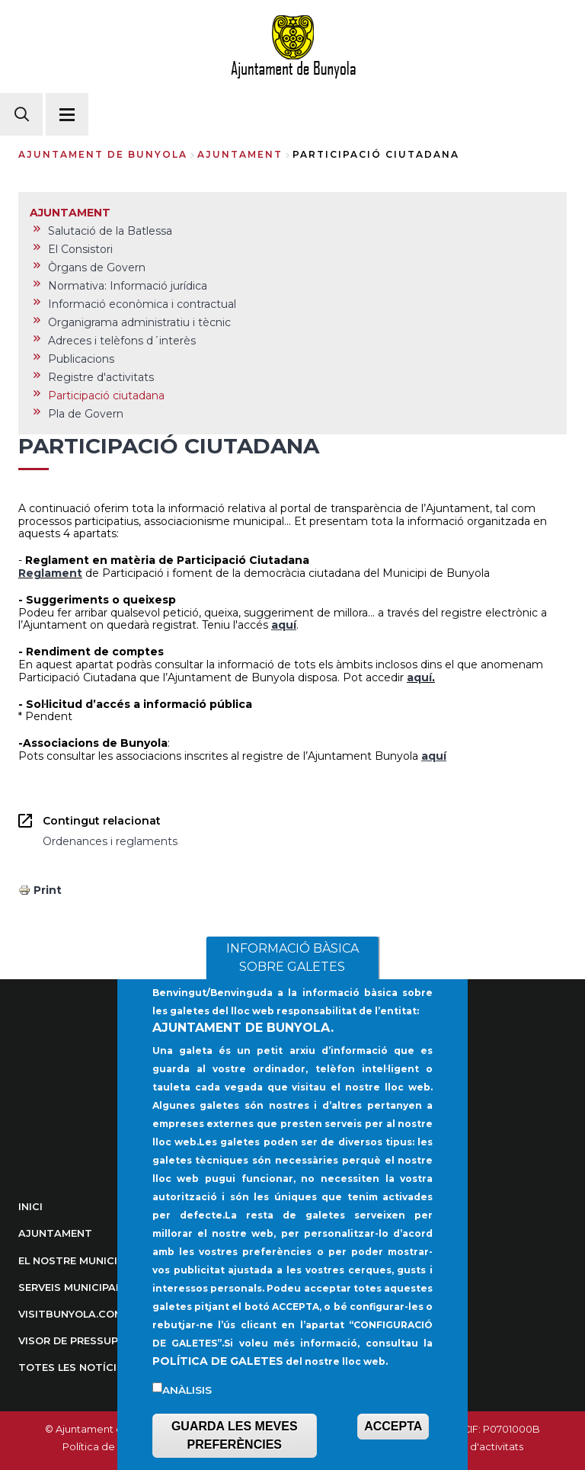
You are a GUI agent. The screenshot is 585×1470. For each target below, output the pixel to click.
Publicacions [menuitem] (81, 359)
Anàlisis (187, 1416)
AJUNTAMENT (240, 154)
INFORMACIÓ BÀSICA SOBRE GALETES (292, 983)
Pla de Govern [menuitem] (85, 414)
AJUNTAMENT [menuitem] (70, 212)
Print (48, 890)
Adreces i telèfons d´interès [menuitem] (122, 340)
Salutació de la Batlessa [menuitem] (110, 231)
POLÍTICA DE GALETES (217, 1387)
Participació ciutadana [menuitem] (106, 395)
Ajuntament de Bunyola (102, 154)
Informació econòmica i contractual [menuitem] (142, 304)
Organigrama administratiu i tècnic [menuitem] (139, 322)
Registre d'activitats (474, 1446)
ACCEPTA (393, 1452)
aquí (419, 677)
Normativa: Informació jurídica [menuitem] (127, 286)
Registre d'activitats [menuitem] (101, 377)
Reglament (50, 573)
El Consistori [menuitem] (80, 249)
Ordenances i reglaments (110, 841)
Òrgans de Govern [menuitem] (96, 267)
